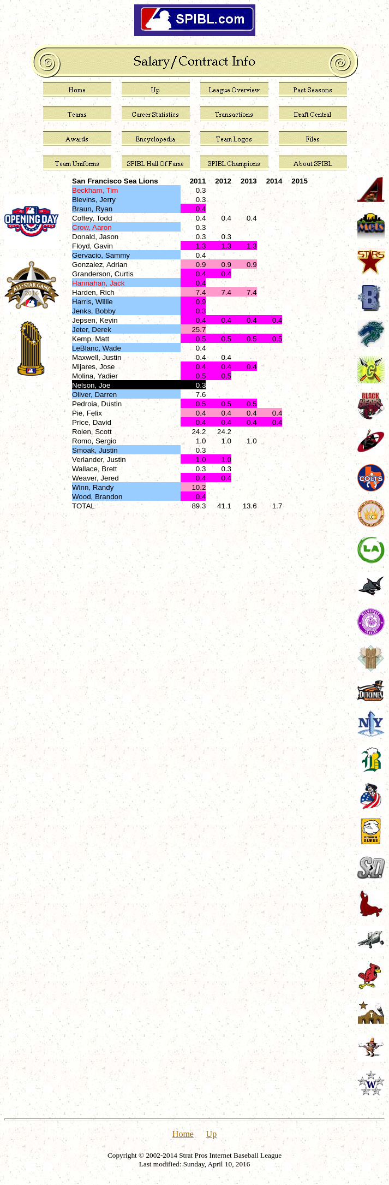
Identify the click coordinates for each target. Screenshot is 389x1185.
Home (183, 1134)
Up (211, 1134)
